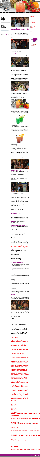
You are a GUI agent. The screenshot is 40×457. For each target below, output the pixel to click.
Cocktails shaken (33, 17)
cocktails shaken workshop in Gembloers (23, 362)
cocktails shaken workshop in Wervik (15, 369)
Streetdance (32, 33)
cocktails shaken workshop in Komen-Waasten (16, 370)
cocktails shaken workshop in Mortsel (24, 361)
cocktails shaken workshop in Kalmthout (24, 382)
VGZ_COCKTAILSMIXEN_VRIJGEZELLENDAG (35, 430)
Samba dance (32, 32)
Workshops (2, 20)
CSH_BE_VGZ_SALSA (13, 400)
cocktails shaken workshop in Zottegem (15, 361)
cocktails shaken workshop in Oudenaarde (17, 356)
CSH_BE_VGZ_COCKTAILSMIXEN (14, 427)
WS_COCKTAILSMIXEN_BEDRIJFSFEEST (34, 449)
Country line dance (33, 26)
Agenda (12, 12)
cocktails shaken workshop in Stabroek (20, 394)
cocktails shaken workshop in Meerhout (20, 386)
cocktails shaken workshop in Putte (18, 389)
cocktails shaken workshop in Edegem (19, 377)
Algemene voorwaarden (22, 12)
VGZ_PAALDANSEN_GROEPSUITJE (15, 413)
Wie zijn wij (7, 12)
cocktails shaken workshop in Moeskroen (17, 346)
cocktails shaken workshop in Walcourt (23, 369)
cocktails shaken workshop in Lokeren (20, 348)
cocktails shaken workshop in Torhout (21, 366)
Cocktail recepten (3, 19)
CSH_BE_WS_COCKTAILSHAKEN (14, 337)
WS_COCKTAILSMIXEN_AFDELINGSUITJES (24, 449)
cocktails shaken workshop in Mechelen (23, 341)
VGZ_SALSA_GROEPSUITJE (14, 401)
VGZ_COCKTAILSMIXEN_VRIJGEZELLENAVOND (25, 430)
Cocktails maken (32, 16)
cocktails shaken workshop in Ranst (17, 390)
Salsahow (2, 25)
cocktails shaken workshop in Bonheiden (20, 374)
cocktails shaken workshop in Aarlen (16, 358)
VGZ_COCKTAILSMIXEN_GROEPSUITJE (15, 430)
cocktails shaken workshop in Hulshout (15, 382)
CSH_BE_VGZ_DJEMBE (13, 432)
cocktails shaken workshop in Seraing (16, 345)
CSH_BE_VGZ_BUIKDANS (14, 434)
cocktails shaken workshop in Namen (15, 340)
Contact (29, 12)
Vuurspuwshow (3, 26)
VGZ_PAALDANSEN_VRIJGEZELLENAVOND (23, 413)
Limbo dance (32, 28)
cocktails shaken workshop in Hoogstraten (21, 365)
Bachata (32, 21)
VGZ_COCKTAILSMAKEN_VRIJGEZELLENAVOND (25, 423)
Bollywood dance (33, 22)
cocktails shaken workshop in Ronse (23, 360)
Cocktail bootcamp (3, 17)
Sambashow (2, 24)
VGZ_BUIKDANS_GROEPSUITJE (14, 435)
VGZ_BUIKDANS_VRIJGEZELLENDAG (31, 435)
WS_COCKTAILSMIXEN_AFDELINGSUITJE (15, 449)
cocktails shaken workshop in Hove (24, 381)
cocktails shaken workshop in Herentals (24, 358)
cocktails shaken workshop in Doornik (17, 344)
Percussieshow (3, 28)
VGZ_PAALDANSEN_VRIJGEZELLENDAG (32, 413)
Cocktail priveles (3, 18)
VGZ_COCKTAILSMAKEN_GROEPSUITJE (15, 423)
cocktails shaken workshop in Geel (19, 378)
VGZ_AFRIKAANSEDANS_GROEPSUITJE (15, 418)
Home (3, 12)
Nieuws (16, 12)
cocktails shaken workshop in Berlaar (19, 373)
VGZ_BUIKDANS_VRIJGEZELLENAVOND (22, 435)
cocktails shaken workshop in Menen (19, 354)
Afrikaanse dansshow (3, 27)
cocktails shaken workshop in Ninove (19, 350)
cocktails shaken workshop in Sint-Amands (17, 393)
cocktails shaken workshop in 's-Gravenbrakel (21, 364)
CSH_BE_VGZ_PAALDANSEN (14, 412)
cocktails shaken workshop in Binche (19, 353)
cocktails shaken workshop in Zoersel (22, 398)
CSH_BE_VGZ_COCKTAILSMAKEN (14, 422)
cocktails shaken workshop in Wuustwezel (21, 397)
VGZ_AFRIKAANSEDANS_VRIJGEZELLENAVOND (25, 418)
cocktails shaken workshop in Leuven (23, 340)
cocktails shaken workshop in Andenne (15, 360)
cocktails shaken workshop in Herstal (21, 349)
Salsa (31, 31)
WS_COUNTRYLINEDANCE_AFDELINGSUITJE (16, 442)
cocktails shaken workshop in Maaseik (15, 362)
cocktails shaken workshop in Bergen (15, 341)
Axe (31, 20)
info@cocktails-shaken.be (22, 237)
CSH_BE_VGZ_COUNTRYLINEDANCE (15, 415)
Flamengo (32, 27)
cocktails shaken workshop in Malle (20, 385)
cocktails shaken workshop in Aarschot (17, 357)
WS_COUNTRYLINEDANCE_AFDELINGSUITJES (26, 442)
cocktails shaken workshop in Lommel (19, 352)
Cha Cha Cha (32, 25)
